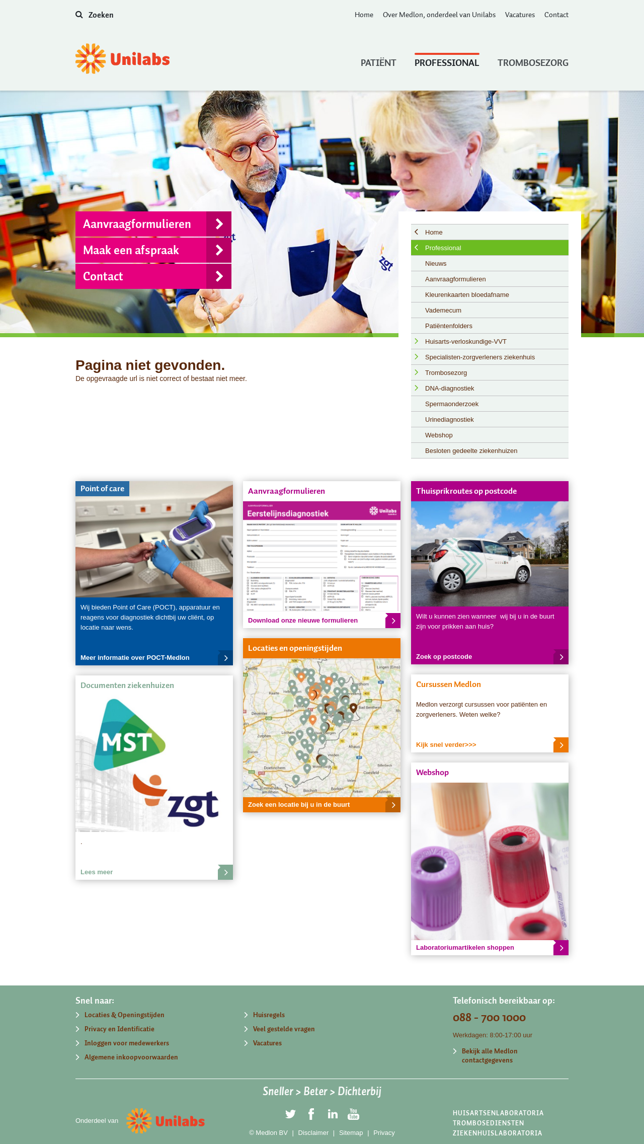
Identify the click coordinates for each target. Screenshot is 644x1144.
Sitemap (351, 1132)
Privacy (384, 1132)
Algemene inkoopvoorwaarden (131, 1057)
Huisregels (269, 1015)
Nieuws (436, 263)
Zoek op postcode (492, 656)
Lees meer (156, 872)
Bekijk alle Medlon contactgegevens (490, 1055)
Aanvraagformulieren (157, 224)
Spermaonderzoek (451, 404)
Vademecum (443, 310)
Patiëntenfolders (448, 326)
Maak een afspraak (157, 250)
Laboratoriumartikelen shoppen (492, 947)
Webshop (439, 435)
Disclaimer (313, 1132)
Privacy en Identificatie (119, 1029)
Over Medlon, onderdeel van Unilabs (439, 14)
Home (364, 14)
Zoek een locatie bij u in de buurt (324, 804)
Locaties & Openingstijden (125, 1015)
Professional (447, 60)
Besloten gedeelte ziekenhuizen (471, 450)
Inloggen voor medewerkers (127, 1043)
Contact (556, 14)
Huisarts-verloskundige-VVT (466, 341)
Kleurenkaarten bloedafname (467, 294)
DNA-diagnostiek (449, 388)
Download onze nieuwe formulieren (324, 620)
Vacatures (520, 14)
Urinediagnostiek (449, 419)
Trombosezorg (533, 60)
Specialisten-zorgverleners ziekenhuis (480, 357)
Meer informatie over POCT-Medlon (156, 657)
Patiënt (378, 60)
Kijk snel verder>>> (492, 744)
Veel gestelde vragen (284, 1029)
